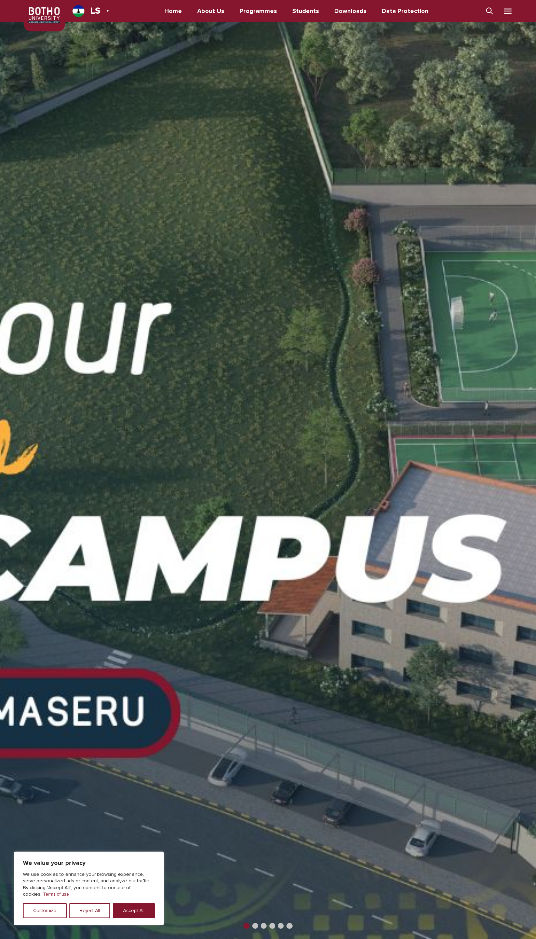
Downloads (351, 11)
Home (174, 11)
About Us (211, 11)
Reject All (90, 910)
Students (306, 11)
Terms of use (57, 894)
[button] (244, 925)
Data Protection (406, 11)
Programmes (259, 11)
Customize (44, 910)
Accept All (134, 910)
